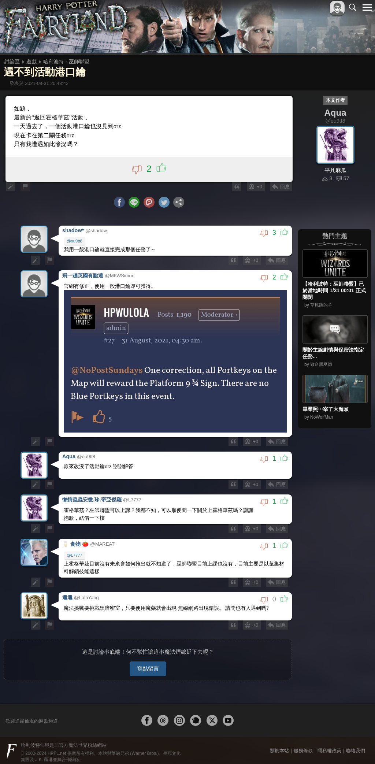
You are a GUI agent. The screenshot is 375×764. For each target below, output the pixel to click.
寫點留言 (148, 664)
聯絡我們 (355, 746)
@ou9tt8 (74, 241)
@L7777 (74, 553)
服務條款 (303, 746)
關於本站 (279, 746)
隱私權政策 (329, 746)
